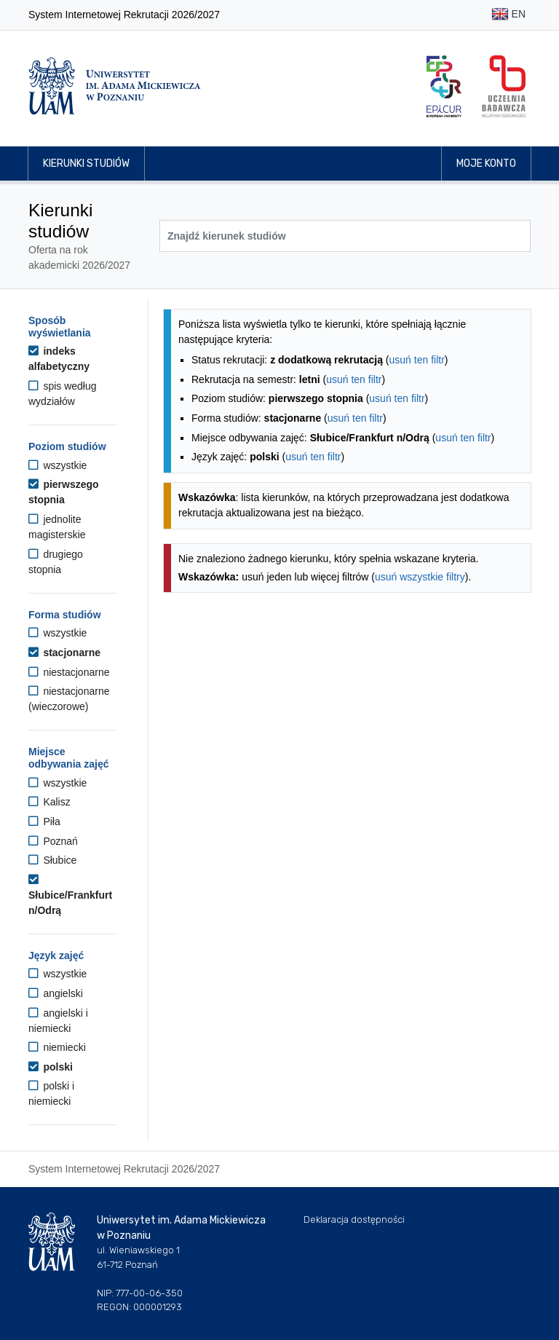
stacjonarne (64, 652)
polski (50, 1067)
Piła (44, 821)
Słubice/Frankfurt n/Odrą (70, 895)
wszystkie (57, 465)
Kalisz (49, 802)
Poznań (53, 841)
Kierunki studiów (86, 163)
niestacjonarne (68, 672)
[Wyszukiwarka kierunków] (345, 236)
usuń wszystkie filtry (420, 577)
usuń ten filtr (417, 360)
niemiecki (57, 1047)
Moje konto (486, 163)
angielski (55, 993)
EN (508, 15)
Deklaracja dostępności (354, 1219)
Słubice (52, 860)
